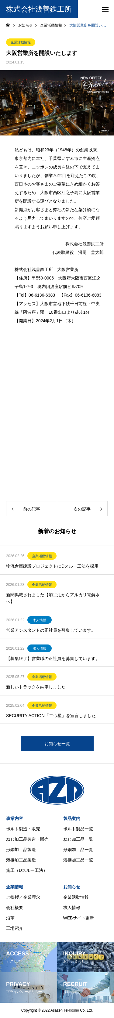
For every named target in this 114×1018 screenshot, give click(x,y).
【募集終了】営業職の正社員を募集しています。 (53, 658)
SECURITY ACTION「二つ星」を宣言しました (51, 715)
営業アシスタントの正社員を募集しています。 (50, 630)
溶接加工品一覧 (78, 859)
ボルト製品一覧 (78, 828)
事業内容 (14, 818)
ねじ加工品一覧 (78, 839)
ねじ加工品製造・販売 (27, 839)
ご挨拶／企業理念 (23, 897)
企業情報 (14, 886)
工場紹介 (14, 928)
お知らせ (71, 886)
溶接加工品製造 (21, 859)
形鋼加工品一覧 (78, 849)
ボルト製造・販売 (23, 828)
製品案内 (71, 818)
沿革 (10, 917)
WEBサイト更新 (78, 917)
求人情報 (39, 620)
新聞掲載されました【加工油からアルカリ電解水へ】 (53, 598)
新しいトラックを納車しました (36, 686)
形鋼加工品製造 (21, 849)
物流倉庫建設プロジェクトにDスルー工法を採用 (52, 566)
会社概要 (14, 907)
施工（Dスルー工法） (26, 870)
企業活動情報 (21, 42)
